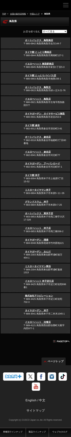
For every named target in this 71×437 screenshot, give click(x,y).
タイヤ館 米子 (32, 175)
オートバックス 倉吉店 (38, 137)
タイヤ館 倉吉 (32, 125)
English (31, 400)
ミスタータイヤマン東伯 (38, 266)
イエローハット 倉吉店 (38, 152)
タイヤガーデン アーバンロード (42, 163)
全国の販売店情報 (18, 14)
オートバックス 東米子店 (39, 213)
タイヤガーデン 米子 (36, 310)
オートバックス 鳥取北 (38, 87)
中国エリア (35, 14)
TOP (4, 14)
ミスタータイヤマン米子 (38, 190)
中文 (42, 400)
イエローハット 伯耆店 (38, 322)
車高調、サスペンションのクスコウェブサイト (15, 6)
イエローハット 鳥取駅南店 (39, 63)
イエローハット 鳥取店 (38, 99)
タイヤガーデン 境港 (36, 239)
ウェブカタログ (59, 432)
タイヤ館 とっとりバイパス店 (40, 75)
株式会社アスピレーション (39, 295)
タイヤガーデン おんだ (38, 251)
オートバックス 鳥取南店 (39, 40)
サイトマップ (35, 410)
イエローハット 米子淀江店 (39, 281)
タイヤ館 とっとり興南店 (38, 52)
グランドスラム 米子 (36, 201)
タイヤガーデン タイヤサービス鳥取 (45, 113)
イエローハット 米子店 (38, 228)
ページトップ (56, 361)
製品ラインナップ (37, 432)
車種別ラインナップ (12, 432)
